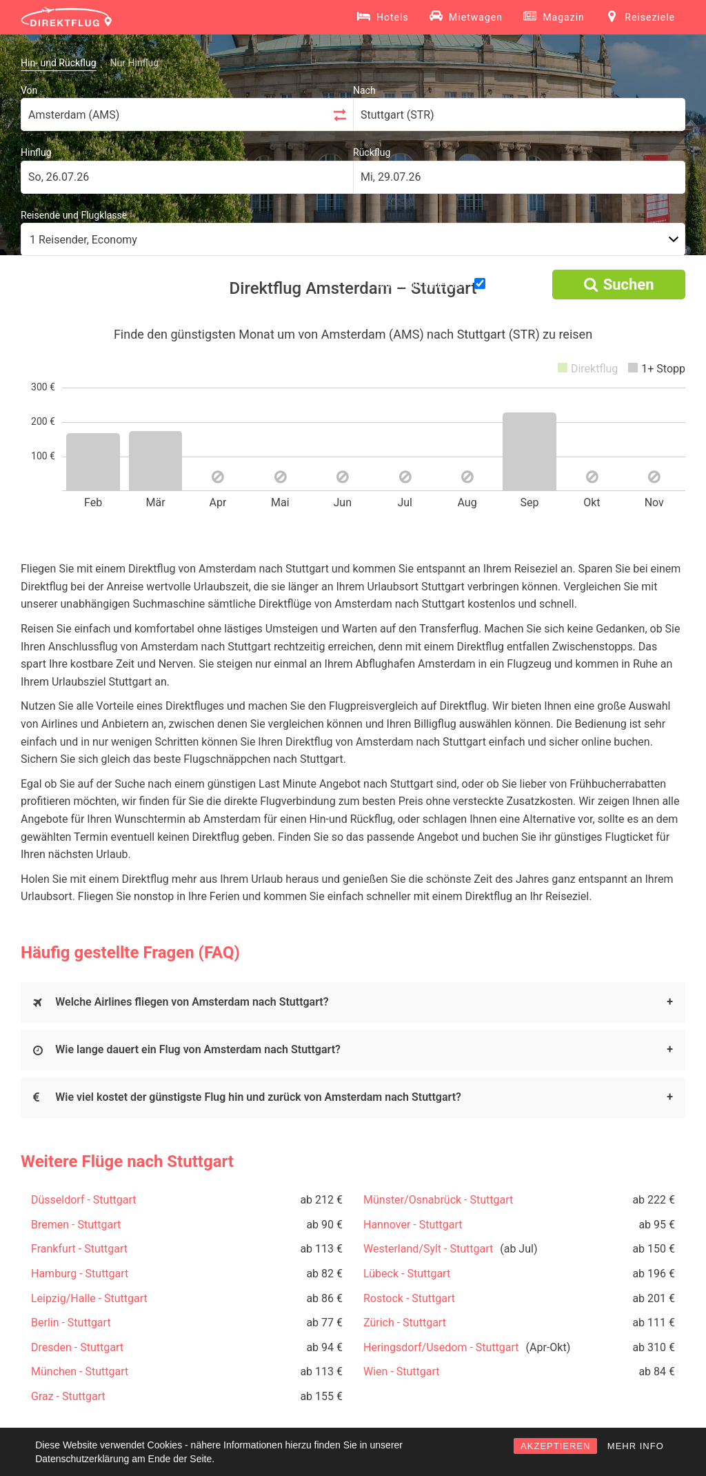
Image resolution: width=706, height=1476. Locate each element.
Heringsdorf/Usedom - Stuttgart (441, 1347)
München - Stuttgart (79, 1371)
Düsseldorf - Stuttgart (84, 1199)
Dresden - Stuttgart (77, 1347)
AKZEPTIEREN (555, 1446)
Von (29, 90)
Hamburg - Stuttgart (79, 1273)
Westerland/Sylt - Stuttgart (428, 1248)
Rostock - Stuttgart (409, 1298)
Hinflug (36, 152)
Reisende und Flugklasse (74, 215)
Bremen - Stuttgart (76, 1224)
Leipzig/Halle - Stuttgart (89, 1298)
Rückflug (371, 152)
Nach (364, 90)
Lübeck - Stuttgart (406, 1273)
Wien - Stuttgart (401, 1371)
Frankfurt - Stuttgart (79, 1248)
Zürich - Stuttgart (404, 1322)
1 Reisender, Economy (83, 239)
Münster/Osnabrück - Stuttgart (438, 1199)
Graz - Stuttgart (68, 1396)
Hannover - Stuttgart (412, 1224)
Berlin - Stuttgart (71, 1322)
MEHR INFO (635, 1446)
